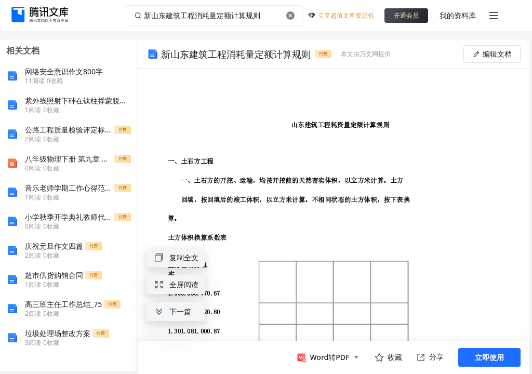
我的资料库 (458, 15)
